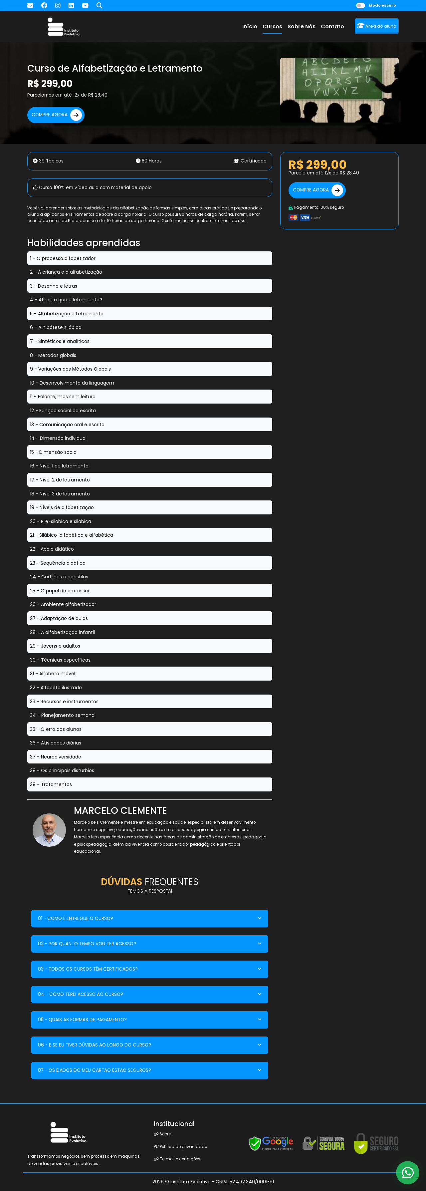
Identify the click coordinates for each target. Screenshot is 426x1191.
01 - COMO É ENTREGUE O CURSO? (75, 918)
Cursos (272, 26)
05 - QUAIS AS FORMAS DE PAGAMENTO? (82, 1020)
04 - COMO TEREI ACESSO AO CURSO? (80, 994)
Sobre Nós (302, 26)
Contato (332, 26)
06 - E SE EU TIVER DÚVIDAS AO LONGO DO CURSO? (94, 1045)
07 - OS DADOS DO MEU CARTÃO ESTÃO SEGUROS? (94, 1070)
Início (249, 26)
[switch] (360, 5)
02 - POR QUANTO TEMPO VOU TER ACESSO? (87, 944)
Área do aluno (376, 26)
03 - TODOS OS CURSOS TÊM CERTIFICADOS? (88, 969)
